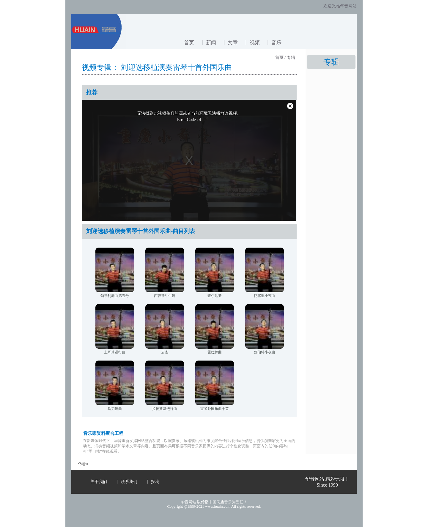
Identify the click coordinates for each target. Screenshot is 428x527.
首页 (189, 42)
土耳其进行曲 (114, 352)
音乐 (276, 42)
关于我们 (98, 481)
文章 (233, 42)
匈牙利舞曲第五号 (114, 296)
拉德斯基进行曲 (164, 409)
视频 (255, 42)
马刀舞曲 (115, 409)
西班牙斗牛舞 (164, 296)
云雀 (164, 352)
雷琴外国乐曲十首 (214, 409)
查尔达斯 (214, 296)
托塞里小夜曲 (264, 296)
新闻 (211, 42)
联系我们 (129, 481)
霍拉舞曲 (214, 352)
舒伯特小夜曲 (264, 352)
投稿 (155, 481)
